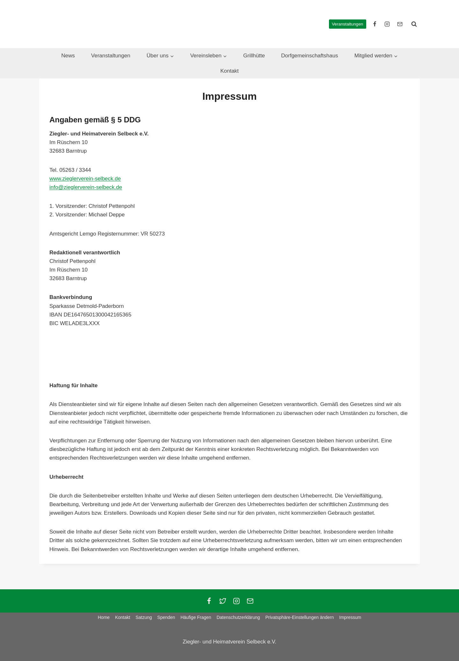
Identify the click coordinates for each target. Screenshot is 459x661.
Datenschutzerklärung (238, 617)
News (68, 56)
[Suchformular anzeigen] (414, 24)
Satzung (143, 617)
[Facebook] (209, 601)
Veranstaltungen (347, 24)
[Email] (250, 601)
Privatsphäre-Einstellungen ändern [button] (299, 617)
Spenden (166, 617)
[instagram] (387, 23)
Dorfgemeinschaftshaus (309, 56)
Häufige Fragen (195, 617)
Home (104, 617)
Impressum (350, 617)
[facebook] (374, 23)
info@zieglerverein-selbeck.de (85, 187)
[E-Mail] (399, 23)
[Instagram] (236, 601)
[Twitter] (222, 601)
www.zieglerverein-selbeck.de (85, 179)
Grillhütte (254, 56)
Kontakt (229, 71)
